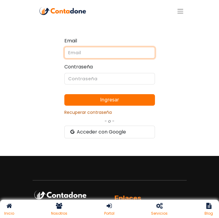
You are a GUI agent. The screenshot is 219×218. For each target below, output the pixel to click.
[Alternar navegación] (180, 11)
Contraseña (78, 66)
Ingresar (109, 100)
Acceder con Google (97, 131)
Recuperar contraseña (88, 112)
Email (70, 40)
